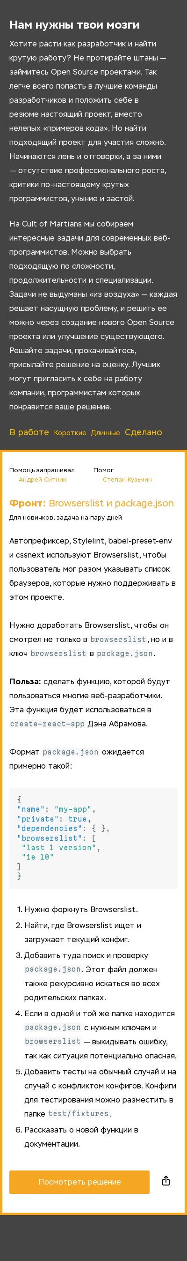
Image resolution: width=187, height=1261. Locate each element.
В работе (29, 433)
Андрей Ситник (37, 479)
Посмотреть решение (79, 1182)
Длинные (105, 433)
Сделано (143, 433)
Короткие (70, 433)
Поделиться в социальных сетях (166, 1182)
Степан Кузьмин (123, 479)
